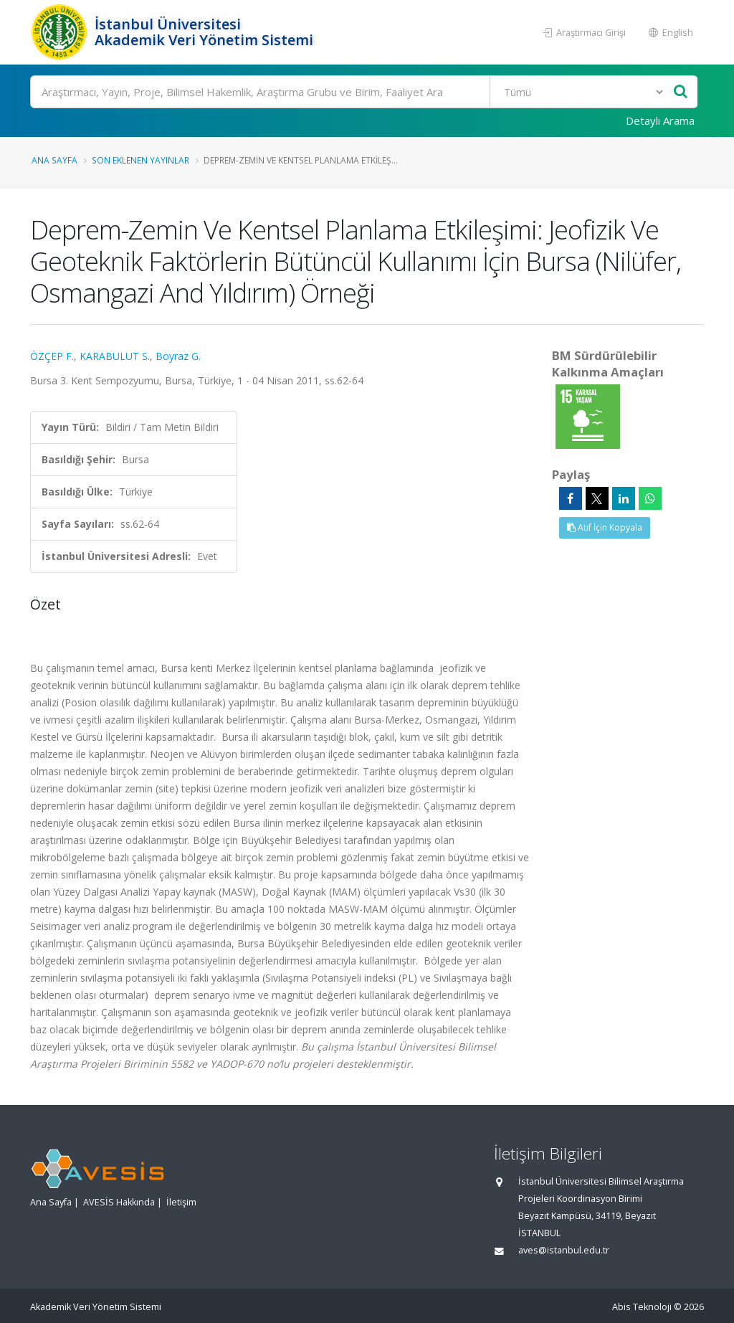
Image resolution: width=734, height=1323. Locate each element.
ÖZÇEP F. (52, 356)
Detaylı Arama (660, 120)
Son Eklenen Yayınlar (140, 160)
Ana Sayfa (54, 160)
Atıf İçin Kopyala (604, 527)
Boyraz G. (178, 356)
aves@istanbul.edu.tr (563, 1250)
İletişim (181, 1202)
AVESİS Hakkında (119, 1202)
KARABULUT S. (115, 356)
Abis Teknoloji (642, 1307)
